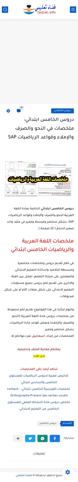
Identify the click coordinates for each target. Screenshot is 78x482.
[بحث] (5, 9)
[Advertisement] (39, 62)
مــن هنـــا (39, 356)
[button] (55, 438)
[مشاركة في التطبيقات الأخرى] (18, 438)
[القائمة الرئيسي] (73, 9)
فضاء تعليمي (24, 475)
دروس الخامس (62, 110)
